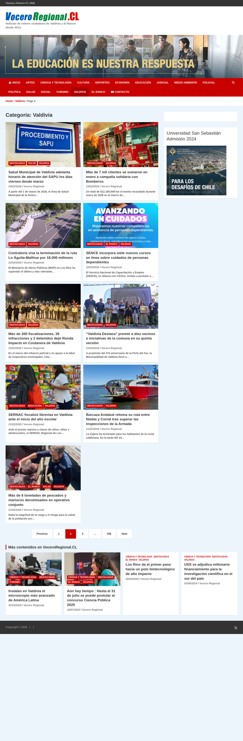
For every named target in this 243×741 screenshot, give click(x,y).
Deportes (102, 82)
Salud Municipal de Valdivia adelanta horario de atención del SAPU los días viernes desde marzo (40, 176)
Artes (30, 82)
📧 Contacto (120, 91)
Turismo (62, 91)
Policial (209, 82)
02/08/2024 (190, 583)
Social (46, 91)
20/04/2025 (132, 578)
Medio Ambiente (185, 82)
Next (124, 533)
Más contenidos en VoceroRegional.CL (42, 547)
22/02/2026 (14, 262)
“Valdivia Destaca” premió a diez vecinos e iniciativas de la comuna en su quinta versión (120, 338)
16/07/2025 (73, 609)
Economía (122, 82)
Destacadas (17, 163)
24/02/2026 (14, 186)
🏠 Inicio (14, 82)
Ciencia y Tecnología (56, 82)
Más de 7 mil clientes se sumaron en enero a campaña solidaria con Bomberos (116, 176)
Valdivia (80, 91)
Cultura (83, 82)
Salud (30, 91)
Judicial (163, 82)
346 (109, 533)
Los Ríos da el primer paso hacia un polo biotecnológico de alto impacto (150, 569)
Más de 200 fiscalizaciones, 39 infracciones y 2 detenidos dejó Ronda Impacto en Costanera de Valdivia (40, 338)
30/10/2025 (14, 605)
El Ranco (98, 91)
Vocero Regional (34, 186)
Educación (143, 82)
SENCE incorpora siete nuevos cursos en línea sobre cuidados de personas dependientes (118, 257)
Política (14, 91)
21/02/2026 (92, 348)
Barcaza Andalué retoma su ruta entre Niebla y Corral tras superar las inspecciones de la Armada (118, 419)
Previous (42, 533)
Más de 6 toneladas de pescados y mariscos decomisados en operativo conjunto (39, 499)
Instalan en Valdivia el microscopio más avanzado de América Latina (31, 595)
